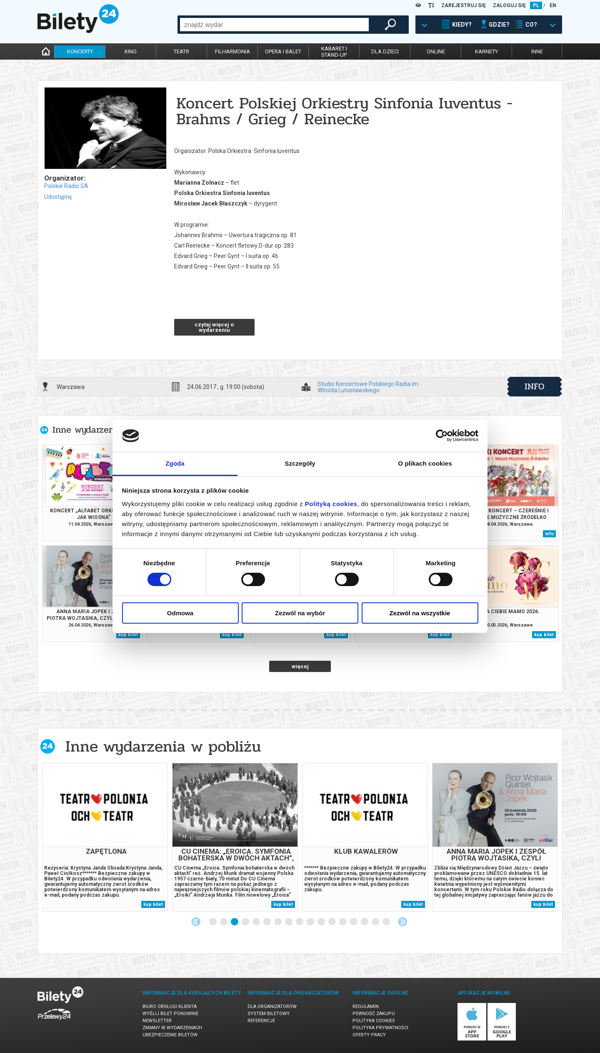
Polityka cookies (373, 1020)
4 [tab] (246, 922)
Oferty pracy (369, 1035)
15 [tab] (365, 922)
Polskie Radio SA (66, 186)
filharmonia (232, 51)
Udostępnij (58, 196)
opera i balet (283, 51)
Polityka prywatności (380, 1027)
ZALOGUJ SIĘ (509, 5)
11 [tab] (322, 922)
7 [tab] (278, 922)
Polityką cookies (331, 503)
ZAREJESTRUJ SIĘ (463, 5)
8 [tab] (289, 922)
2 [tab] (224, 922)
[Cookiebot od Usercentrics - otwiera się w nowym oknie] (441, 435)
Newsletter (157, 1020)
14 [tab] (354, 922)
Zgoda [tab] (175, 463)
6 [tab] (267, 922)
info (535, 386)
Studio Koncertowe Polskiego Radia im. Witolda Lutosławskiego (369, 387)
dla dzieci (385, 51)
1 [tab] (213, 922)
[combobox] (274, 24)
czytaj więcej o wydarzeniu (214, 327)
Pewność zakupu (373, 1013)
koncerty (80, 51)
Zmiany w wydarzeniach (172, 1027)
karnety (486, 51)
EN (553, 5)
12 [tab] (332, 922)
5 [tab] (256, 922)
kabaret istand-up (334, 51)
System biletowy (269, 1013)
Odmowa (180, 613)
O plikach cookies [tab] (425, 463)
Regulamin (365, 1006)
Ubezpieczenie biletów (170, 1035)
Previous (195, 921)
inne (537, 51)
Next (402, 921)
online (436, 51)
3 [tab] (235, 922)
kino (131, 51)
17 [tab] (386, 922)
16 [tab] (376, 922)
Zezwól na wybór (300, 613)
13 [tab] (343, 922)
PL (536, 5)
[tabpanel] (105, 837)
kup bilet (128, 634)
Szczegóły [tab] (300, 463)
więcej (300, 666)
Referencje (261, 1020)
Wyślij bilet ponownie (170, 1013)
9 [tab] (300, 922)
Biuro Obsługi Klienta (169, 1006)
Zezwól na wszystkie (420, 613)
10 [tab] (311, 922)
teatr (181, 51)
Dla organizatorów (272, 1006)
